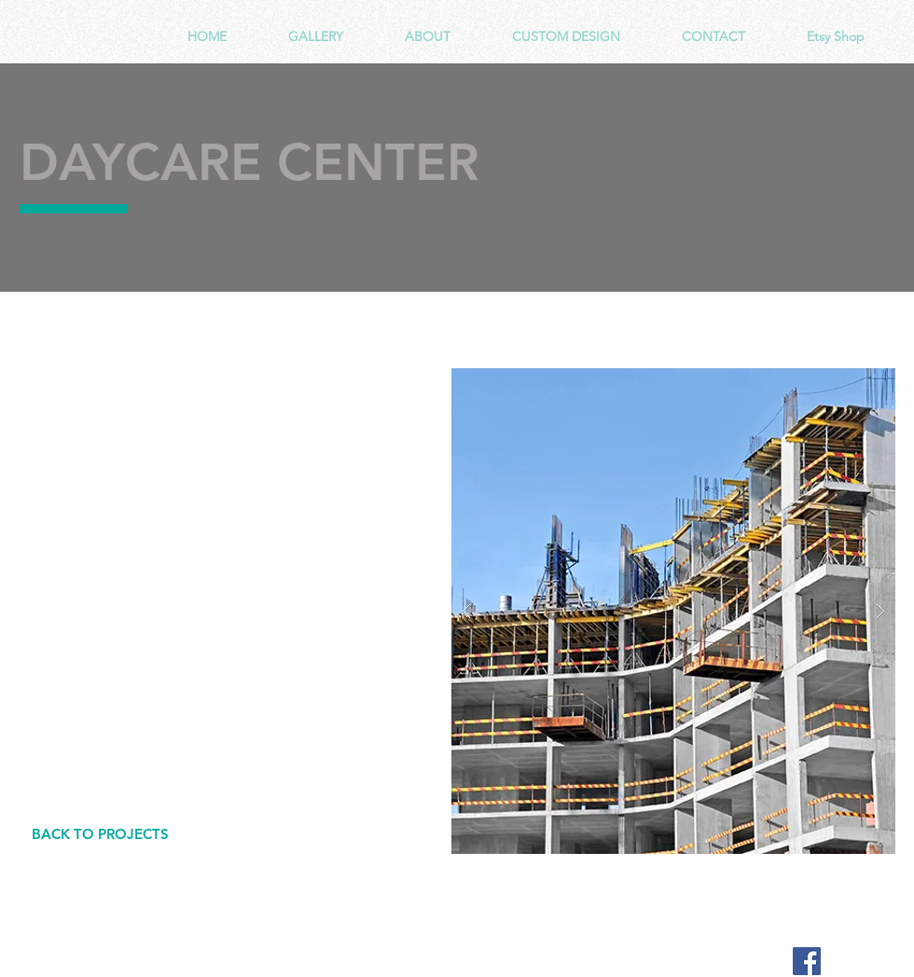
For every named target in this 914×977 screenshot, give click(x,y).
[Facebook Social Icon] (807, 961)
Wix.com (389, 961)
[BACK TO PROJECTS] (100, 834)
